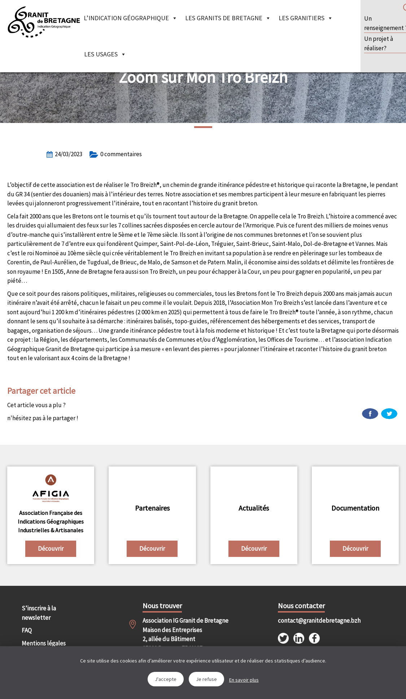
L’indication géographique (131, 18)
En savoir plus (244, 680)
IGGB (43, 22)
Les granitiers (306, 18)
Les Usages (105, 54)
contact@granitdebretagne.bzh (308, 621)
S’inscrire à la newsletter (39, 613)
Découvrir (51, 549)
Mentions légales (44, 643)
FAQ (27, 630)
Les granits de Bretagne (228, 18)
